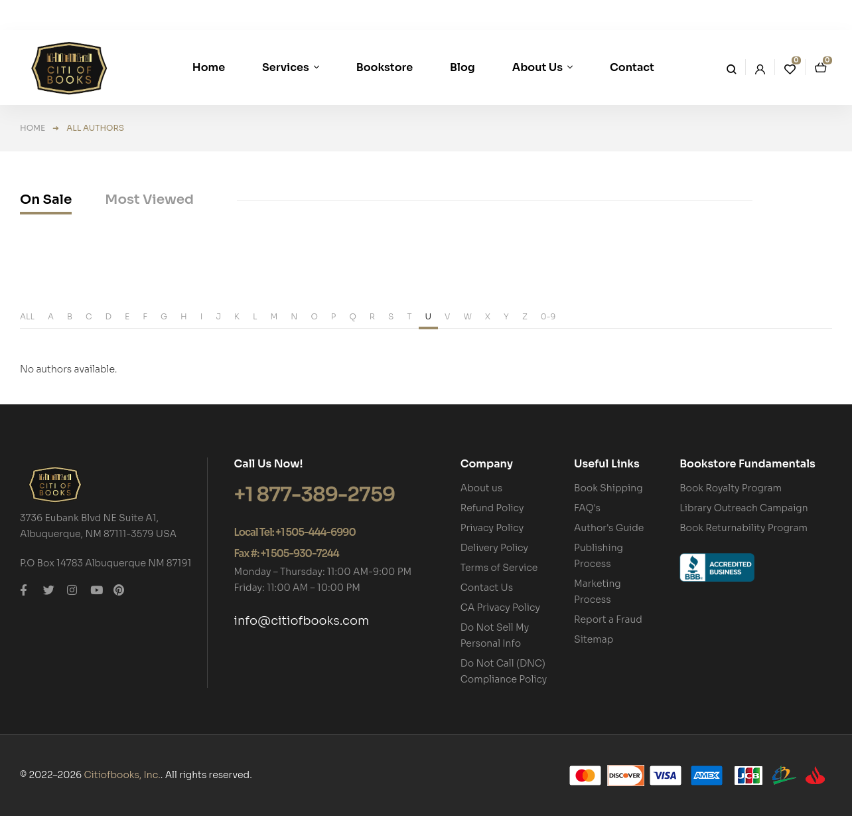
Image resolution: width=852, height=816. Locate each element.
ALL (27, 316)
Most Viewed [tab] (149, 199)
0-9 (548, 316)
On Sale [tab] (46, 199)
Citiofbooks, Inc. (122, 775)
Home (32, 128)
